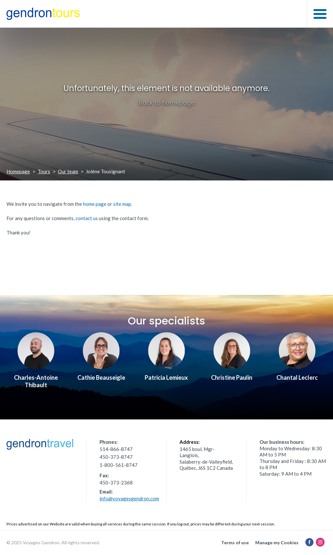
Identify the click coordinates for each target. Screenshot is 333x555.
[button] (320, 14)
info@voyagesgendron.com (129, 498)
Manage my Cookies (277, 542)
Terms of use (235, 542)
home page (94, 204)
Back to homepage (166, 103)
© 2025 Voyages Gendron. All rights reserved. (53, 542)
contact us (86, 218)
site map (122, 204)
